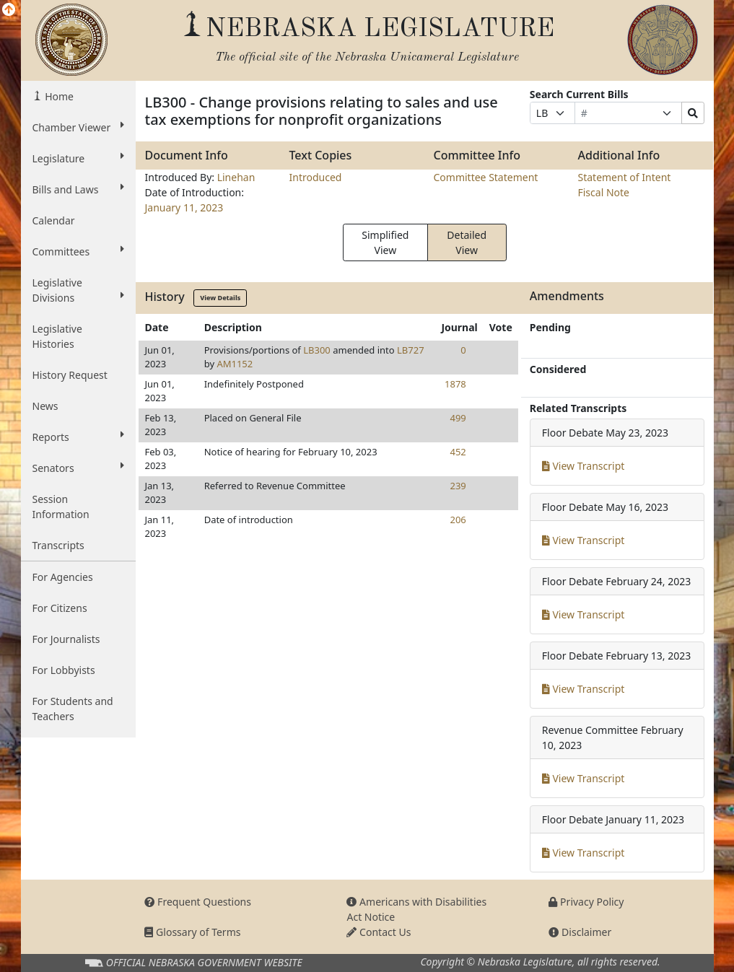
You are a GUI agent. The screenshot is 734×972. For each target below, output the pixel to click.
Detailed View (466, 242)
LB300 (317, 349)
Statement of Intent (623, 177)
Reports (78, 436)
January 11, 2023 (183, 207)
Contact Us (378, 932)
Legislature (78, 158)
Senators (78, 467)
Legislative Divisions (78, 290)
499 (458, 417)
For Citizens (59, 608)
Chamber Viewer (78, 127)
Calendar (53, 220)
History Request (70, 375)
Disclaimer (580, 932)
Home (58, 96)
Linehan (236, 177)
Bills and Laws (78, 189)
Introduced (315, 177)
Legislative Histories (57, 336)
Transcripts (58, 545)
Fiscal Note (603, 192)
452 (458, 451)
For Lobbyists (63, 670)
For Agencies (62, 577)
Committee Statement (485, 177)
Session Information (60, 506)
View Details (220, 297)
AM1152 (235, 363)
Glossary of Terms (192, 932)
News (45, 406)
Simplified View (385, 242)
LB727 (410, 349)
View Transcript (583, 466)
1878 (455, 383)
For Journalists (66, 639)
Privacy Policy (586, 901)
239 (458, 485)
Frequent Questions (197, 901)
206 (458, 519)
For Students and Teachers (72, 708)
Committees (78, 251)
